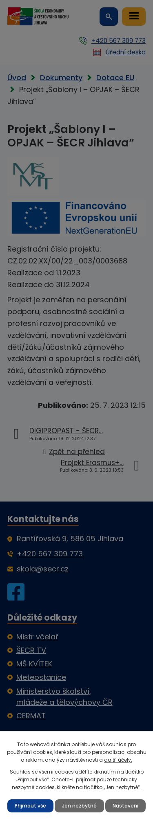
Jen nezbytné (79, 805)
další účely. (118, 759)
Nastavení (125, 805)
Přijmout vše (30, 805)
